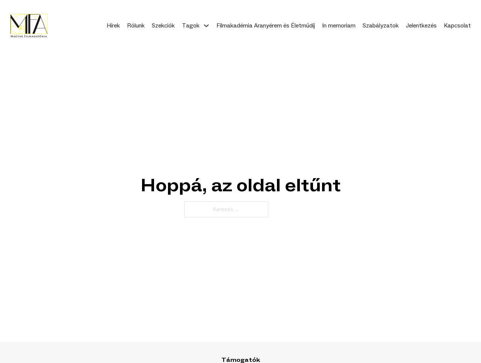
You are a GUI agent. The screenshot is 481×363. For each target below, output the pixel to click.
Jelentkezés (421, 25)
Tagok (191, 25)
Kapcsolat (457, 25)
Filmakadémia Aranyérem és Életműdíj (265, 25)
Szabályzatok (381, 25)
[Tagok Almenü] (206, 26)
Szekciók (163, 25)
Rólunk (136, 25)
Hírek (113, 25)
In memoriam (338, 25)
